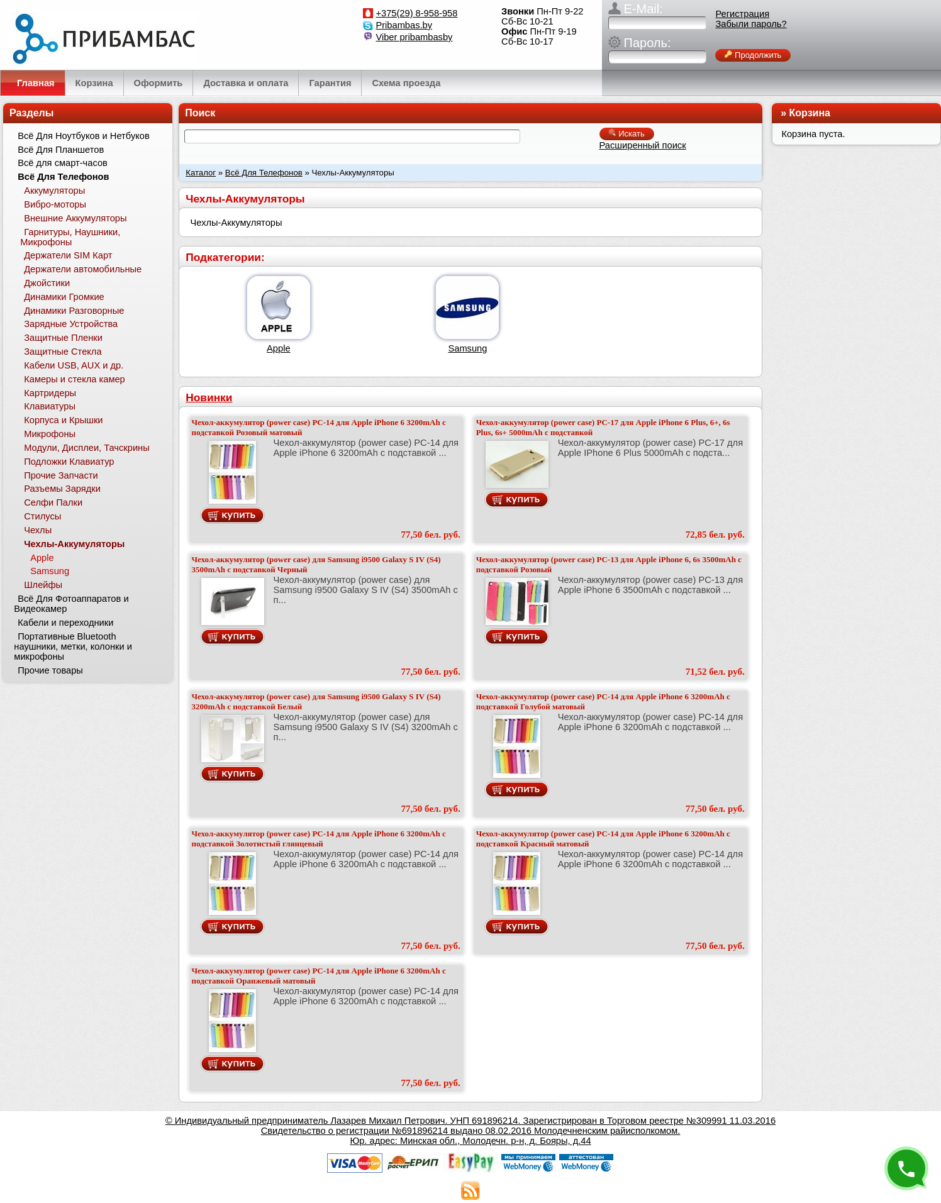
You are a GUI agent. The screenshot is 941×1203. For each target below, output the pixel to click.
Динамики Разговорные (74, 311)
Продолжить (753, 55)
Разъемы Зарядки (62, 489)
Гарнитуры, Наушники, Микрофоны (70, 237)
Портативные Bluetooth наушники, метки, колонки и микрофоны (73, 646)
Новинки (209, 397)
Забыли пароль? (750, 24)
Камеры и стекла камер (74, 379)
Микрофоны (49, 434)
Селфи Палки (53, 502)
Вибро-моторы (55, 204)
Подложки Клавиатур (69, 462)
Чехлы (38, 530)
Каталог (201, 172)
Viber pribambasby (414, 37)
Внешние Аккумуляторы (75, 218)
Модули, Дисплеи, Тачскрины (87, 448)
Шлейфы (43, 585)
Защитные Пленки (63, 338)
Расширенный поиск (642, 145)
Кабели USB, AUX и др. (73, 365)
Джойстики (47, 283)
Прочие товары (50, 670)
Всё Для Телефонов (264, 172)
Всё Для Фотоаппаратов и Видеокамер (71, 604)
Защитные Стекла (62, 351)
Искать (627, 133)
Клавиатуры (49, 406)
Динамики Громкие (64, 297)
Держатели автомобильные (83, 269)
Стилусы (42, 516)
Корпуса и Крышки (63, 420)
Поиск (200, 113)
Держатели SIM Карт (68, 255)
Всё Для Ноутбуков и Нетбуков (84, 136)
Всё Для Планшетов (61, 150)
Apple (279, 348)
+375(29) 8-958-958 (416, 13)
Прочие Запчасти (61, 475)
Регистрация (742, 14)
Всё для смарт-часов (63, 163)
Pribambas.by (404, 25)
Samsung (467, 348)
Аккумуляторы (54, 191)
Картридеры (50, 393)
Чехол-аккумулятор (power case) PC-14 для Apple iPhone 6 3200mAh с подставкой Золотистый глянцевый (319, 838)
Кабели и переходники (65, 623)
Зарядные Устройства (71, 324)
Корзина (809, 113)
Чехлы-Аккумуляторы (74, 544)
